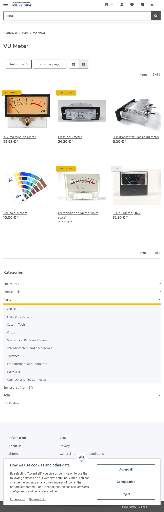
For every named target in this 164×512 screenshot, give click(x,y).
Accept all (125, 469)
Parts (7, 299)
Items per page (48, 64)
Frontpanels (11, 292)
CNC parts (14, 309)
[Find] (77, 15)
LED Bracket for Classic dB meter (136, 137)
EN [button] (107, 4)
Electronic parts (18, 317)
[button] (122, 4)
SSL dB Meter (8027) (127, 213)
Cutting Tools (16, 324)
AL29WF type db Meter (19, 137)
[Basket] (149, 4)
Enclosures (11, 284)
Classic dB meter (70, 137)
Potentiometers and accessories (29, 348)
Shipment (15, 454)
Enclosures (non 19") (18, 387)
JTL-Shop (142, 506)
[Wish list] (132, 4)
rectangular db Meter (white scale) (78, 215)
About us (15, 446)
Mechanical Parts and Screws (28, 340)
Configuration (125, 481)
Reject (125, 494)
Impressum (17, 499)
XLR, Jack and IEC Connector (27, 380)
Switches (13, 356)
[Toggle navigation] (5, 2)
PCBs (6, 395)
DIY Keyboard (13, 403)
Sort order (17, 64)
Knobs (11, 332)
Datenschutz (37, 499)
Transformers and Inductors (27, 364)
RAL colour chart (15, 213)
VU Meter (13, 372)
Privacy (65, 446)
